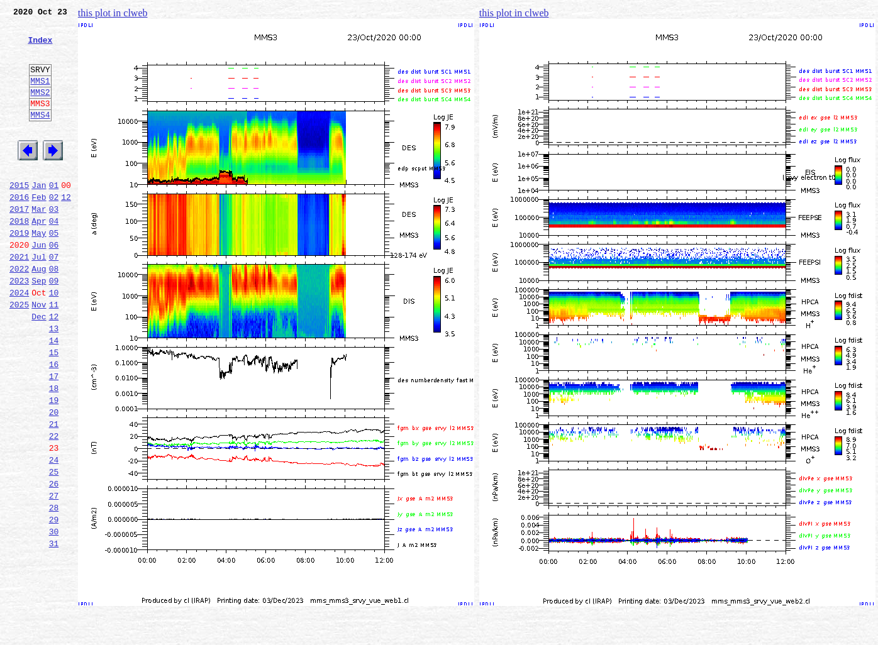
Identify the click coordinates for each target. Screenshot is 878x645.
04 (54, 256)
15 (54, 408)
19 (54, 464)
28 (54, 588)
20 (54, 477)
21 (54, 491)
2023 (19, 325)
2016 (19, 228)
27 (54, 574)
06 (54, 284)
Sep (38, 325)
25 (54, 547)
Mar (38, 242)
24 (54, 533)
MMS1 (40, 95)
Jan (38, 215)
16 (54, 422)
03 (54, 242)
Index (40, 47)
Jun (38, 284)
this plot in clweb (113, 13)
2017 (19, 242)
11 (54, 353)
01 (54, 215)
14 (54, 394)
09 (54, 325)
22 (54, 505)
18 (54, 450)
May (38, 270)
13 (54, 381)
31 (54, 630)
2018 (19, 256)
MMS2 (40, 108)
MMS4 (40, 135)
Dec (38, 367)
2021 (19, 298)
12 (66, 228)
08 (54, 311)
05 (54, 270)
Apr (38, 256)
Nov (38, 353)
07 (54, 298)
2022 (19, 311)
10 (54, 339)
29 (54, 602)
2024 (19, 339)
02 (54, 228)
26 (54, 560)
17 (54, 436)
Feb (38, 228)
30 (54, 616)
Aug (38, 311)
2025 (19, 353)
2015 (19, 215)
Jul (38, 298)
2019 (19, 270)
